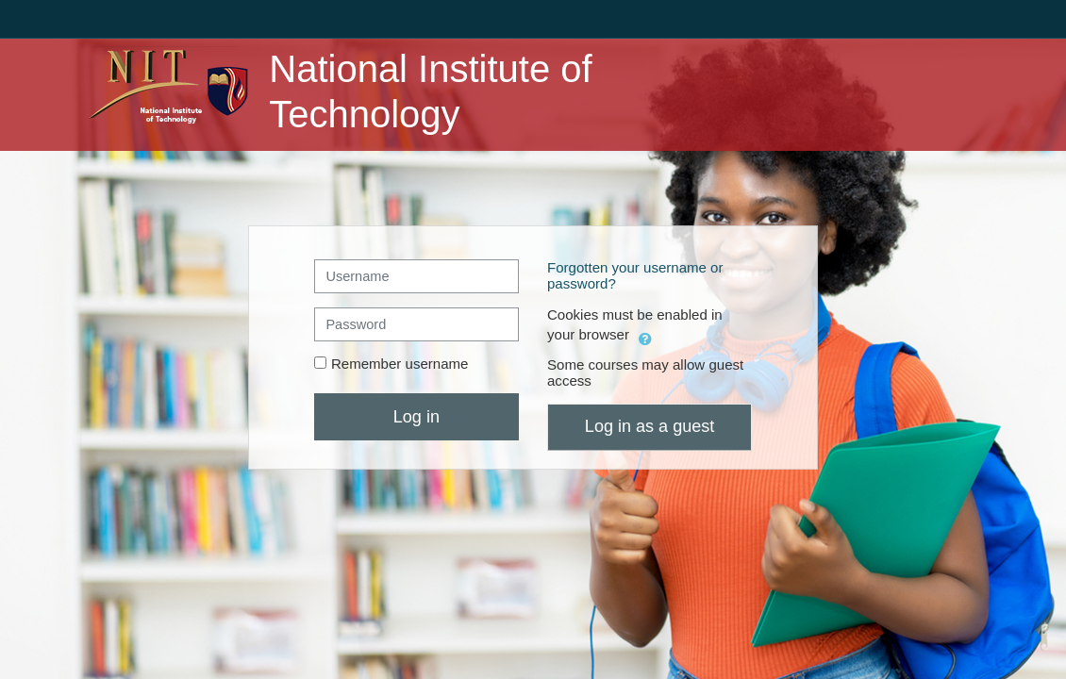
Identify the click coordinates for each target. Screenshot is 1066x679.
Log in (416, 416)
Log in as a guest (649, 426)
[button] (645, 336)
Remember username (400, 364)
